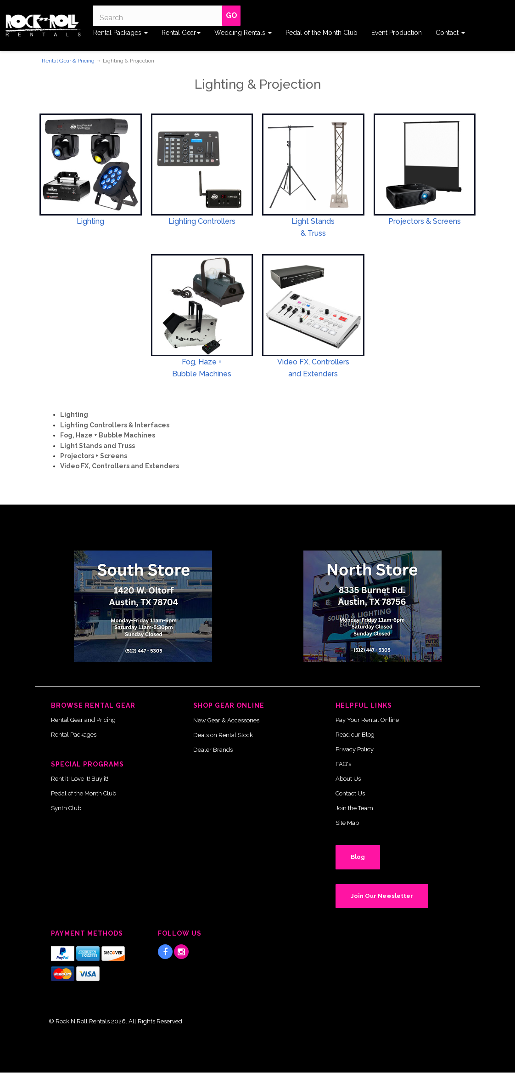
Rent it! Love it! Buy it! (79, 778)
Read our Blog (355, 734)
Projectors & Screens (424, 221)
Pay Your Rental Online (367, 719)
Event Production (396, 32)
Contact (450, 32)
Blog (358, 856)
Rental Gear (181, 32)
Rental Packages (120, 32)
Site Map (347, 822)
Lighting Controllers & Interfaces (114, 425)
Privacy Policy (355, 749)
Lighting (90, 221)
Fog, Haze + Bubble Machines (107, 435)
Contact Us (350, 793)
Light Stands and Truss (97, 445)
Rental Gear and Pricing (83, 719)
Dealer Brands (213, 749)
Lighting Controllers (201, 221)
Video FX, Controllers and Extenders (119, 466)
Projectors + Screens (93, 456)
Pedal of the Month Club (321, 32)
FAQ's (343, 764)
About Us (348, 778)
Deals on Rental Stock (223, 735)
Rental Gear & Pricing (68, 60)
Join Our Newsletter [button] (382, 895)
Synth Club (66, 808)
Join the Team (354, 808)
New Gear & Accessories (226, 720)
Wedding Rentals (243, 32)
